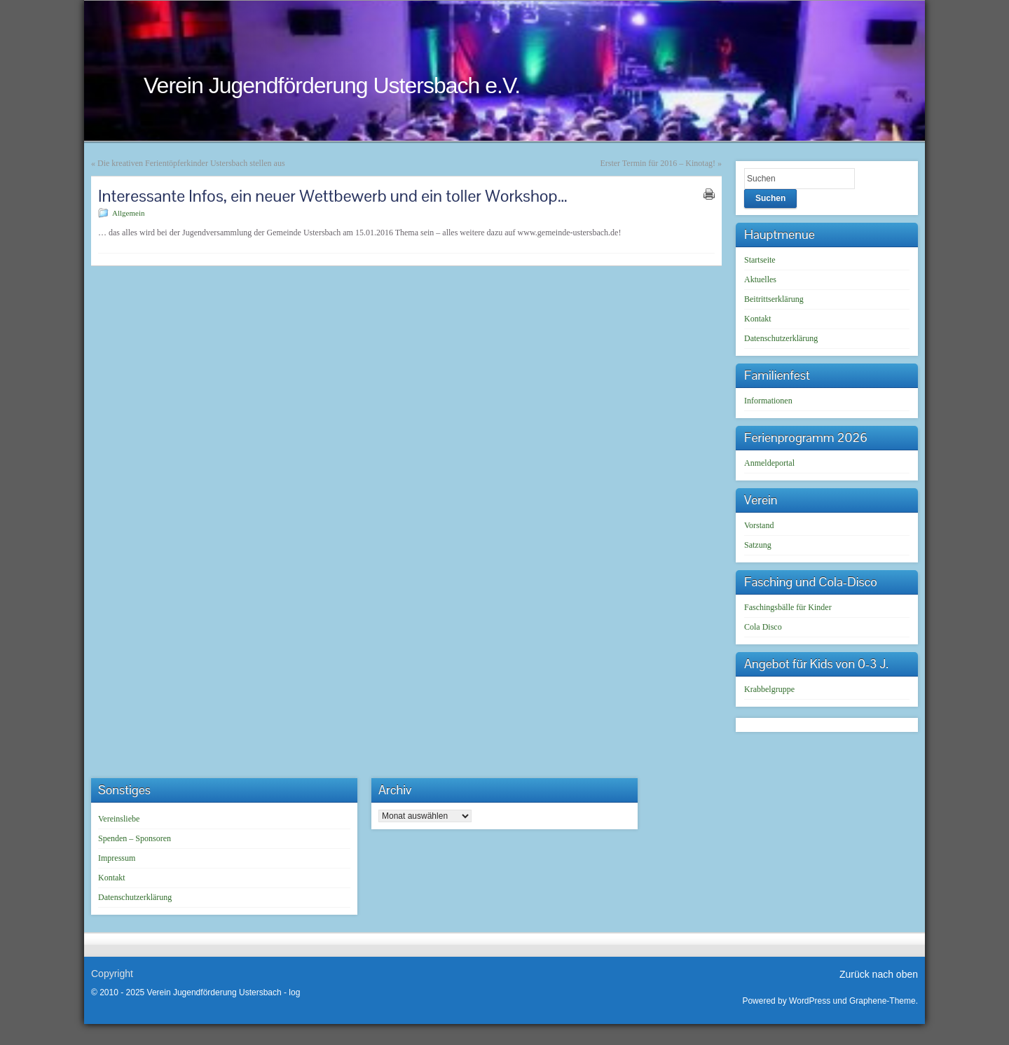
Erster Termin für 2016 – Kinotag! (657, 163)
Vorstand (759, 525)
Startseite (760, 260)
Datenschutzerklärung (781, 338)
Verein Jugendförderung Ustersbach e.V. (332, 85)
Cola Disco (763, 627)
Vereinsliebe (118, 819)
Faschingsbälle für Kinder (788, 607)
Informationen (768, 401)
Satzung (757, 545)
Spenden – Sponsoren (134, 838)
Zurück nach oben (878, 974)
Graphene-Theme (882, 1001)
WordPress (809, 1001)
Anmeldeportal (769, 463)
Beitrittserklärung (774, 299)
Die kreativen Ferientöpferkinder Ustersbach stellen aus (191, 163)
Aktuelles (760, 279)
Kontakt (757, 319)
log (294, 992)
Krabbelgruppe (769, 689)
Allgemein (128, 213)
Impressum (116, 858)
